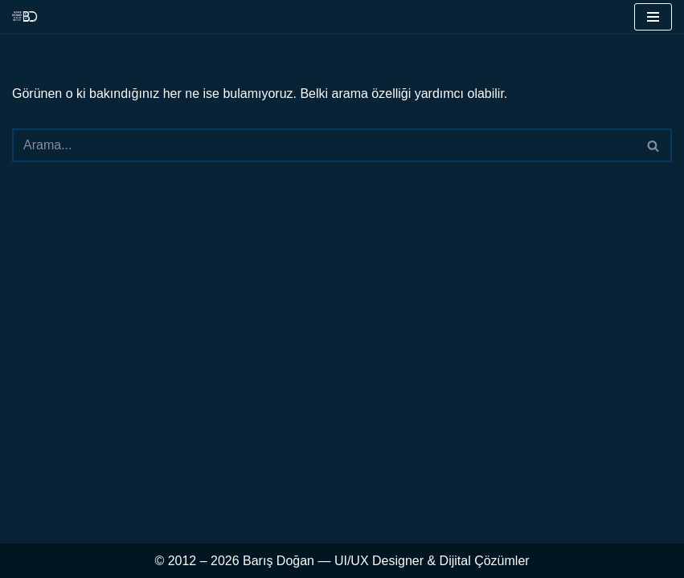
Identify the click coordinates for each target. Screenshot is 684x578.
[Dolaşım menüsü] (653, 17)
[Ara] (324, 145)
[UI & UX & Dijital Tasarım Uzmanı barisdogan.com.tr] (25, 16)
